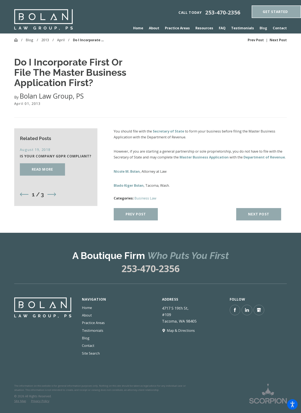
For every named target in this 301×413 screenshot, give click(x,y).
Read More (42, 169)
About (87, 315)
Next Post (258, 214)
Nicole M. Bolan (127, 171)
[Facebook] (235, 310)
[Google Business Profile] (259, 310)
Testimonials (92, 330)
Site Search (91, 353)
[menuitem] (139, 27)
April (61, 39)
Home (87, 307)
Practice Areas (93, 322)
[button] (292, 404)
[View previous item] (24, 194)
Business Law (145, 198)
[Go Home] (17, 40)
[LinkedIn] (247, 310)
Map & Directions (181, 330)
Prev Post (136, 214)
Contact (88, 345)
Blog (29, 39)
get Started (275, 11)
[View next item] (51, 194)
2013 (45, 39)
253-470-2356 (222, 12)
